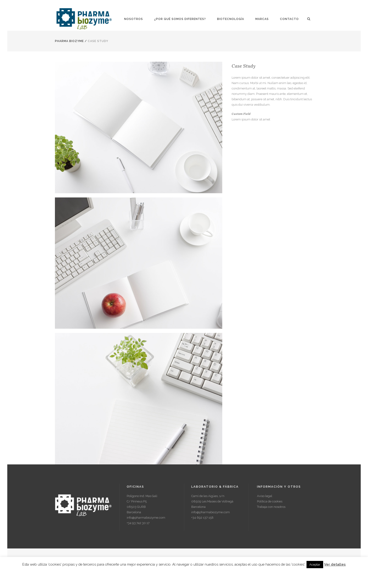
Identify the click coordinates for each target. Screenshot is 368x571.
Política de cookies (269, 501)
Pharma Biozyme (69, 41)
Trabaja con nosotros (271, 507)
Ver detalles (335, 564)
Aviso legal (264, 496)
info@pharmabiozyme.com (146, 517)
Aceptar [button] (314, 564)
